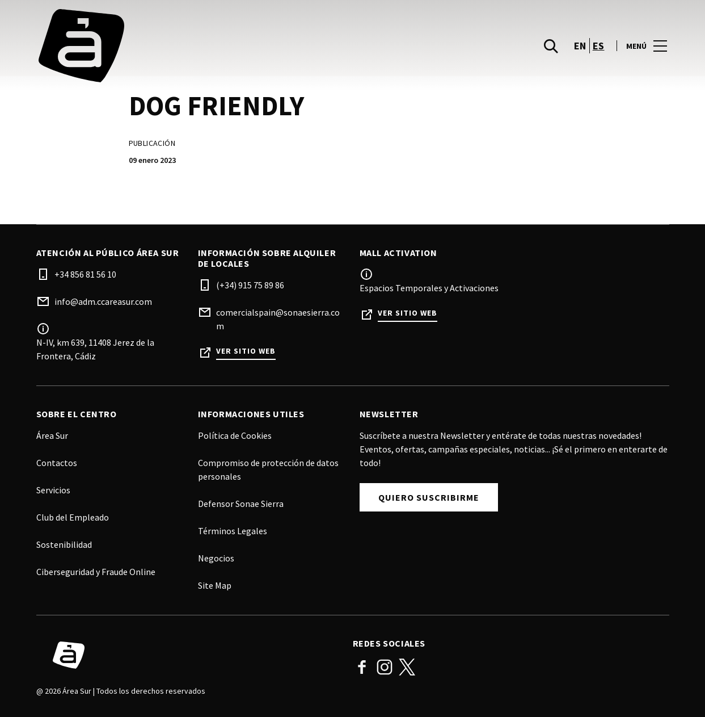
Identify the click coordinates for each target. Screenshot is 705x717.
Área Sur (52, 435)
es (599, 47)
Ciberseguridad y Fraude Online (95, 571)
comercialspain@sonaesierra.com (278, 319)
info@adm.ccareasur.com (103, 301)
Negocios (216, 558)
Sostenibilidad (64, 544)
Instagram (384, 667)
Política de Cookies (235, 435)
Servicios (53, 490)
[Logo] (187, 655)
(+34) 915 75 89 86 (250, 285)
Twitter (407, 667)
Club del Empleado (72, 517)
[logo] (196, 47)
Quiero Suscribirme (428, 497)
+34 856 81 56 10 (85, 274)
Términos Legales (232, 530)
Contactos (56, 462)
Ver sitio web (246, 351)
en (580, 47)
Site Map (214, 585)
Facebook (362, 667)
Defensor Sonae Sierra (241, 503)
